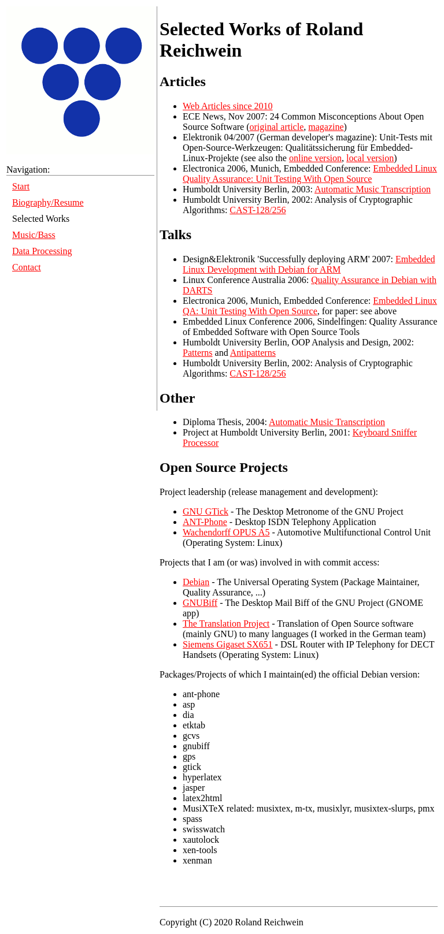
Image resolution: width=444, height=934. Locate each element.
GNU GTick (205, 511)
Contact (26, 267)
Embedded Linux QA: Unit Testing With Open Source (310, 306)
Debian (196, 582)
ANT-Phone (205, 522)
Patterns (198, 353)
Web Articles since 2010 (228, 106)
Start (20, 186)
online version (315, 158)
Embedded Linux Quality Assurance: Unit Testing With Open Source (310, 173)
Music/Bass (34, 235)
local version (370, 158)
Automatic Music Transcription (372, 189)
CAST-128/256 (258, 210)
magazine (325, 127)
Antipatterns (253, 353)
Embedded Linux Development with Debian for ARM (309, 264)
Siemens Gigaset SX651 (228, 644)
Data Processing (42, 251)
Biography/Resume (48, 202)
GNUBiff (200, 603)
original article (277, 127)
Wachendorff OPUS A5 (226, 532)
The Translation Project (226, 623)
